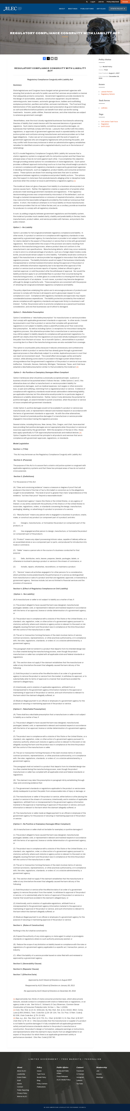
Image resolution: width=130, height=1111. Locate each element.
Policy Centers (42, 1084)
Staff (19, 1080)
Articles (101, 9)
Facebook (80, 1071)
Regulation (105, 124)
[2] (77, 367)
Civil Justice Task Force (109, 121)
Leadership (21, 1074)
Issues (39, 1071)
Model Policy (41, 1077)
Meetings (72, 9)
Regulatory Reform (108, 94)
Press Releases (62, 1076)
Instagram (80, 1077)
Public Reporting (23, 1090)
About (62, 9)
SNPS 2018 (105, 126)
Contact (20, 1087)
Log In (93, 2)
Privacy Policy (22, 1093)
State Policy (118, 8)
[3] (80, 433)
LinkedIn (79, 1080)
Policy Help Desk (113, 2)
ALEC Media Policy (63, 1080)
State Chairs (21, 1077)
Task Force (41, 1074)
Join (97, 1071)
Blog (38, 1080)
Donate (125, 2)
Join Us (101, 2)
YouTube (79, 1084)
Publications (87, 9)
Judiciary (104, 108)
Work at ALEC (22, 1096)
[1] (75, 181)
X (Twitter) (80, 1074)
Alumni (19, 1084)
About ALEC (21, 1071)
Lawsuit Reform (106, 92)
